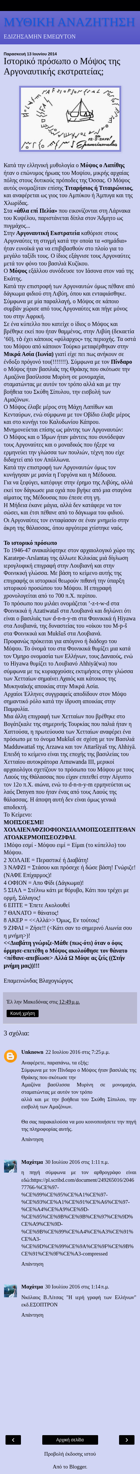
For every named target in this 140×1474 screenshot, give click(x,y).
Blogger (77, 1467)
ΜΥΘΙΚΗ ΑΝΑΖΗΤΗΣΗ (69, 22)
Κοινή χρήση (22, 1013)
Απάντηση (32, 1139)
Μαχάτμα (32, 1162)
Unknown (32, 1052)
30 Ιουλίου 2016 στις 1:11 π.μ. (77, 1162)
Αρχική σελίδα (70, 1439)
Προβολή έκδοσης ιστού (70, 1454)
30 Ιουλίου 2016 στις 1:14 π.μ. (77, 1287)
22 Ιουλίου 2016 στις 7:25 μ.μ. (78, 1052)
